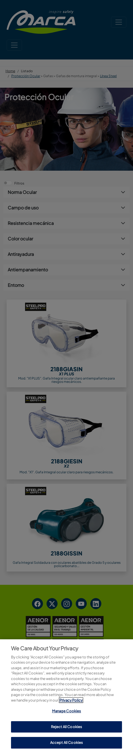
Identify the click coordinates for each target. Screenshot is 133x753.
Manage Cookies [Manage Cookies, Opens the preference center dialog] (66, 711)
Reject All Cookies (66, 727)
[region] (66, 696)
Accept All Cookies (66, 742)
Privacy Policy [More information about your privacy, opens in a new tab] (71, 700)
